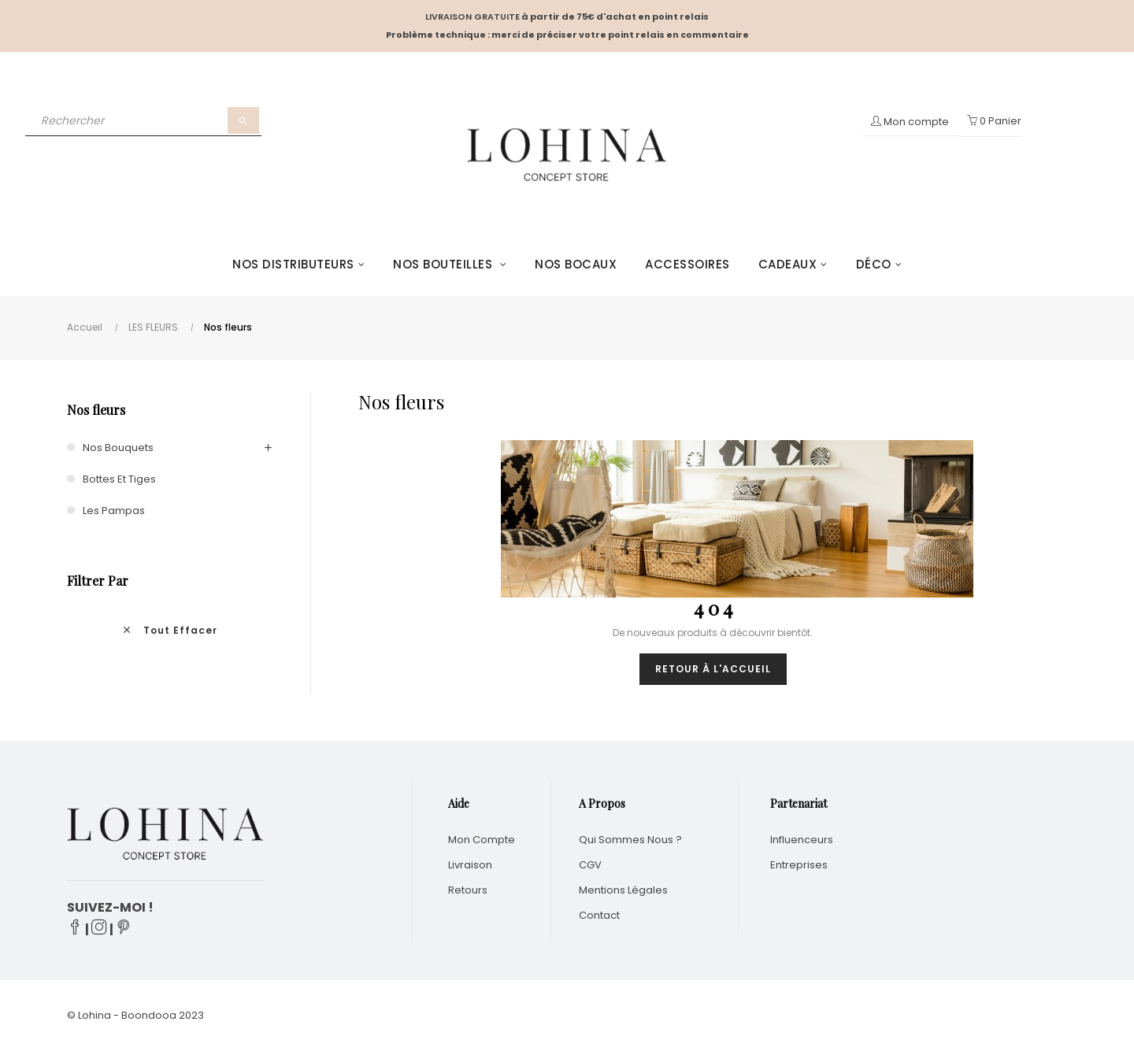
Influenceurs (801, 839)
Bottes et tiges (119, 479)
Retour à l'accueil (713, 668)
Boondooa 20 (156, 1015)
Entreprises (799, 864)
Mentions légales (623, 890)
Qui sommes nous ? (630, 839)
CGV (590, 864)
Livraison (470, 864)
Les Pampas (114, 510)
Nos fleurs (96, 410)
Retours (467, 890)
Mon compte (481, 839)
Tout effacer (169, 630)
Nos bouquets (118, 447)
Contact (599, 915)
